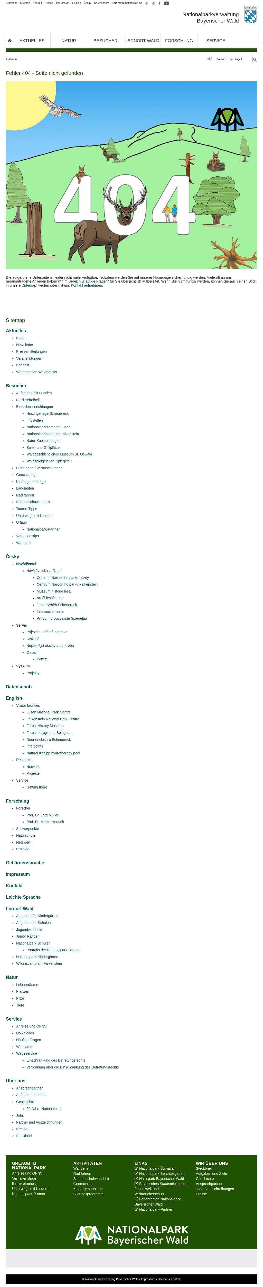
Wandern (23, 543)
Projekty (33, 673)
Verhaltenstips (27, 536)
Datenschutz (101, 2)
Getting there (36, 787)
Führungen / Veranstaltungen (39, 468)
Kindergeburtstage (30, 482)
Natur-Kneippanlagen (43, 441)
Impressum (62, 2)
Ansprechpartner (29, 1088)
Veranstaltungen (29, 358)
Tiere (20, 1005)
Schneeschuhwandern (91, 1179)
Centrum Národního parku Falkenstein (67, 584)
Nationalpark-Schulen (33, 943)
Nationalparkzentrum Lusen (48, 427)
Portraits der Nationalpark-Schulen (53, 950)
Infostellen (34, 420)
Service (215, 40)
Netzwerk (23, 842)
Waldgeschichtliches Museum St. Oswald (59, 454)
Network (33, 767)
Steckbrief (24, 1136)
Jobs (20, 1115)
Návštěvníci (26, 564)
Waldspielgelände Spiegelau (49, 461)
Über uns (15, 1080)
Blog (19, 338)
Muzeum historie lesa (54, 591)
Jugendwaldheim (29, 930)
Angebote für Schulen (33, 923)
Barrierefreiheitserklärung (127, 2)
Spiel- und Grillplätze (43, 447)
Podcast (22, 365)
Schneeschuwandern (33, 502)
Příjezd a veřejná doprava (47, 632)
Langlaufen (25, 488)
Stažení (32, 639)
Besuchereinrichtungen (34, 406)
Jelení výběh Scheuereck (57, 605)
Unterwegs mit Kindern (34, 516)
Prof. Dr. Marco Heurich (45, 822)
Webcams (24, 1047)
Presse (49, 2)
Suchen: (222, 59)
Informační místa (50, 611)
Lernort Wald (142, 40)
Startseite (11, 2)
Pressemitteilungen (31, 351)
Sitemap (25, 2)
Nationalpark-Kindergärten (37, 957)
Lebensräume (27, 985)
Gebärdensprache (25, 862)
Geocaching (25, 475)
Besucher (105, 40)
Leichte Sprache (23, 897)
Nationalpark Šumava (154, 1168)
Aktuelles (32, 40)
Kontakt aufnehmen (86, 285)
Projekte (33, 773)
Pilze (20, 998)
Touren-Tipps (26, 509)
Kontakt (37, 2)
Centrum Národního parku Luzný (63, 578)
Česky (87, 2)
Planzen (22, 991)
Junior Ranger (27, 936)
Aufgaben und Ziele (31, 1095)
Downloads (25, 1033)
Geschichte (25, 1102)
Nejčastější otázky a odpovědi (50, 646)
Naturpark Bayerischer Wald (159, 1179)
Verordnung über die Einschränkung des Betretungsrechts (72, 1067)
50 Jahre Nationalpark (44, 1109)
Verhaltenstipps (24, 1178)
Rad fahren (25, 495)
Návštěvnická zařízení (44, 571)
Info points (34, 746)
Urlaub (21, 522)
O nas (31, 652)
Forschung (179, 40)
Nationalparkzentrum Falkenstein (52, 434)
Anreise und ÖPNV (31, 1026)
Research (24, 760)
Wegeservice (26, 1053)
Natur (69, 40)
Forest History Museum (45, 726)
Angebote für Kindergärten (37, 916)
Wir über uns (212, 1163)
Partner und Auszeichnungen (39, 1122)
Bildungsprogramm (88, 1194)
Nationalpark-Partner (43, 529)
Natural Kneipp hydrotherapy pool (53, 753)
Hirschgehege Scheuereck (47, 413)
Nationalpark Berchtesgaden (160, 1173)
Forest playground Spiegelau (49, 733)
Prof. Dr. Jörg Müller (42, 815)
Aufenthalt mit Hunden (34, 393)
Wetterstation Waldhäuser (36, 372)
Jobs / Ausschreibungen (215, 1189)
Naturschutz (25, 835)
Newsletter (24, 345)
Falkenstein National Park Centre (52, 719)
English (76, 2)
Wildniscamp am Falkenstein (39, 963)
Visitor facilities (28, 705)
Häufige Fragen (95, 281)
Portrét (42, 659)
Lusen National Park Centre (48, 712)
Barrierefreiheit (28, 400)
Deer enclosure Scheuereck (48, 740)
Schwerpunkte (27, 829)
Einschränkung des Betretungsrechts (55, 1060)
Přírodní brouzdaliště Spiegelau (62, 618)
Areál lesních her (50, 598)
